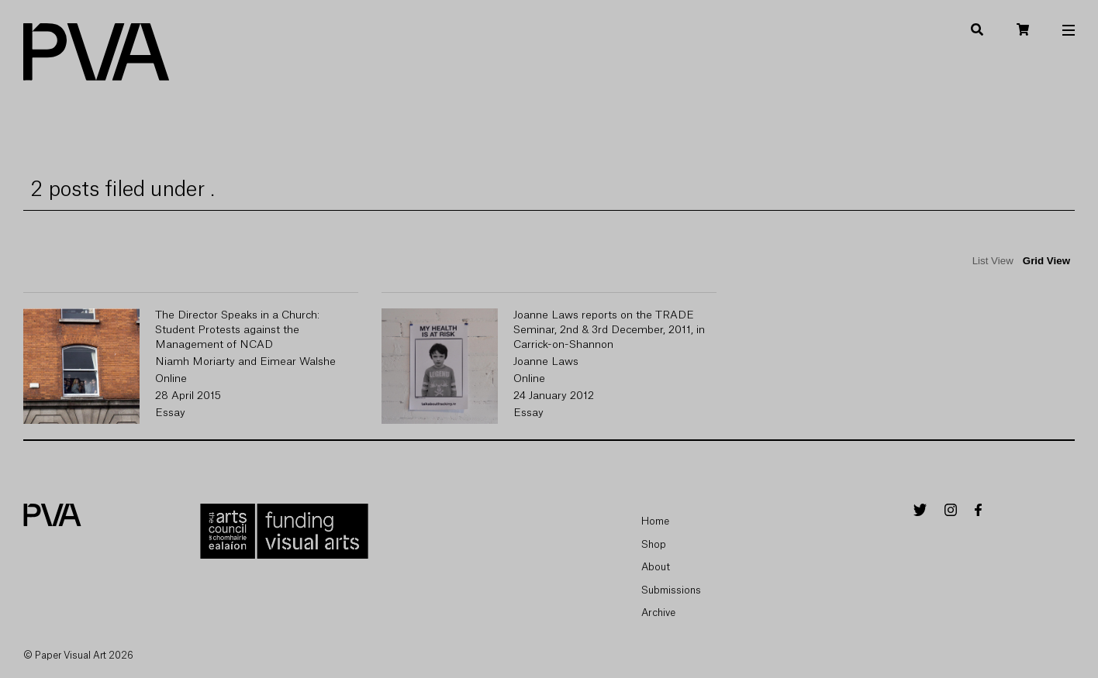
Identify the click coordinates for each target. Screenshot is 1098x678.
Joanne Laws (545, 361)
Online (171, 378)
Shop (653, 544)
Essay (170, 413)
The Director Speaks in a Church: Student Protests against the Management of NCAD (237, 330)
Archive (658, 612)
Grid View (1046, 261)
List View (992, 261)
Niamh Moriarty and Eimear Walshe (245, 361)
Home (655, 521)
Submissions (671, 590)
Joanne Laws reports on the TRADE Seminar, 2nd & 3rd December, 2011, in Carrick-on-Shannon (609, 330)
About (655, 567)
